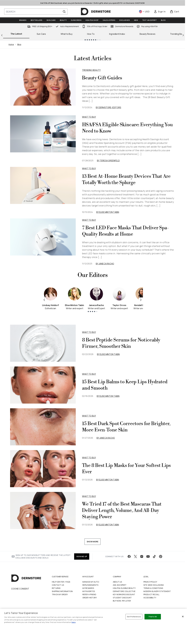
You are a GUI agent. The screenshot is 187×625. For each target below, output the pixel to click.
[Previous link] (2, 35)
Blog (19, 44)
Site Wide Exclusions (153, 585)
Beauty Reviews (147, 33)
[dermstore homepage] (96, 11)
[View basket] (174, 11)
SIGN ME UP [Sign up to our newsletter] (81, 556)
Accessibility (149, 597)
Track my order (60, 594)
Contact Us (58, 585)
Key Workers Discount (124, 594)
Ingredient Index (117, 33)
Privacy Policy (150, 582)
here (73, 622)
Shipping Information (62, 591)
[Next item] (141, 299)
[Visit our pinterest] (160, 556)
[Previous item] (44, 299)
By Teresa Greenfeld (108, 160)
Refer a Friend (89, 594)
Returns (56, 588)
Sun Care (41, 33)
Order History (89, 597)
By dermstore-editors (108, 107)
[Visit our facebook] (129, 556)
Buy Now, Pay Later (122, 600)
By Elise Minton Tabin (107, 212)
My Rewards (88, 588)
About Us (117, 582)
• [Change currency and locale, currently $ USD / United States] (144, 11)
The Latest (16, 33)
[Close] (183, 616)
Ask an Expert (120, 585)
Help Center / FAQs (61, 582)
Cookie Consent (20, 588)
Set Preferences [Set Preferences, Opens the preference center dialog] (134, 616)
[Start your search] (35, 11)
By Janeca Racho (105, 263)
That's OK (152, 616)
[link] (159, 11)
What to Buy (66, 33)
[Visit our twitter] (135, 556)
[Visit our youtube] (148, 556)
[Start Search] (64, 11)
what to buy (89, 332)
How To (90, 33)
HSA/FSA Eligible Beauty (124, 588)
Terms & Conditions (153, 588)
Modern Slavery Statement (157, 591)
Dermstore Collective (124, 591)
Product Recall (151, 594)
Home (11, 44)
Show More (92, 541)
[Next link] (183, 35)
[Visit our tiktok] (154, 556)
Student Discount (122, 597)
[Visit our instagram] (142, 556)
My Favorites (88, 591)
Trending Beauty (91, 70)
